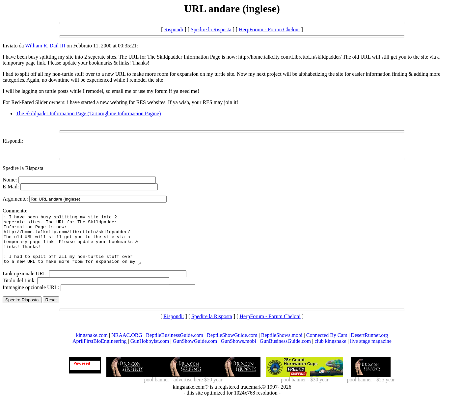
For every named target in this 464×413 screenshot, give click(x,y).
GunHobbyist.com (149, 351)
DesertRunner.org (369, 345)
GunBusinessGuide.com (285, 351)
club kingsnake (330, 351)
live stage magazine (371, 351)
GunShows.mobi (238, 351)
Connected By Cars (326, 345)
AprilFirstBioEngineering (99, 351)
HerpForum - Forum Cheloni (269, 29)
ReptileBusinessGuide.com (174, 345)
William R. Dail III (45, 45)
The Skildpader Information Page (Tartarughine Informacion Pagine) (88, 113)
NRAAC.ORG (126, 345)
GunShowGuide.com (195, 351)
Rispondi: (13, 141)
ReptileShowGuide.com (232, 345)
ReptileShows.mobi (282, 345)
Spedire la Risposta (211, 29)
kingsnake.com (92, 345)
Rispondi (173, 29)
